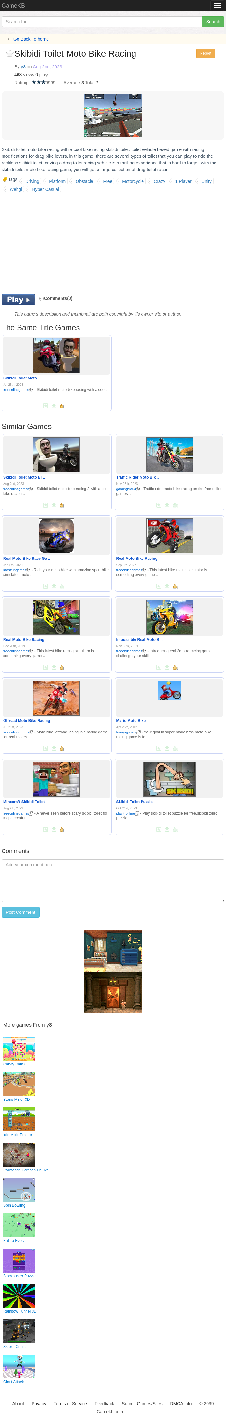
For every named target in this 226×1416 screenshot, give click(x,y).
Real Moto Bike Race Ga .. (26, 558)
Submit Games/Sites (142, 1403)
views (28, 74)
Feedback (104, 1403)
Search (213, 21)
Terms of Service (70, 1403)
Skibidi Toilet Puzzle (134, 802)
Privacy (39, 1403)
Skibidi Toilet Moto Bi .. (24, 477)
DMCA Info (181, 1403)
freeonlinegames (18, 390)
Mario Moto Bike (131, 720)
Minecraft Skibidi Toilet (24, 802)
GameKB (13, 6)
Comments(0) (55, 298)
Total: (90, 82)
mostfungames (16, 570)
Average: (72, 82)
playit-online (127, 813)
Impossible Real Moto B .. (139, 639)
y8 (23, 66)
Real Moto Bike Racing (136, 558)
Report (205, 53)
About (18, 1403)
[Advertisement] (55, 243)
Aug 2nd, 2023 (47, 66)
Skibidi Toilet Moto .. (21, 378)
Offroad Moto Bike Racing (26, 720)
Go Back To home (31, 39)
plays (44, 74)
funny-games (128, 732)
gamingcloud (128, 489)
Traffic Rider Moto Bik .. (137, 477)
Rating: (21, 82)
